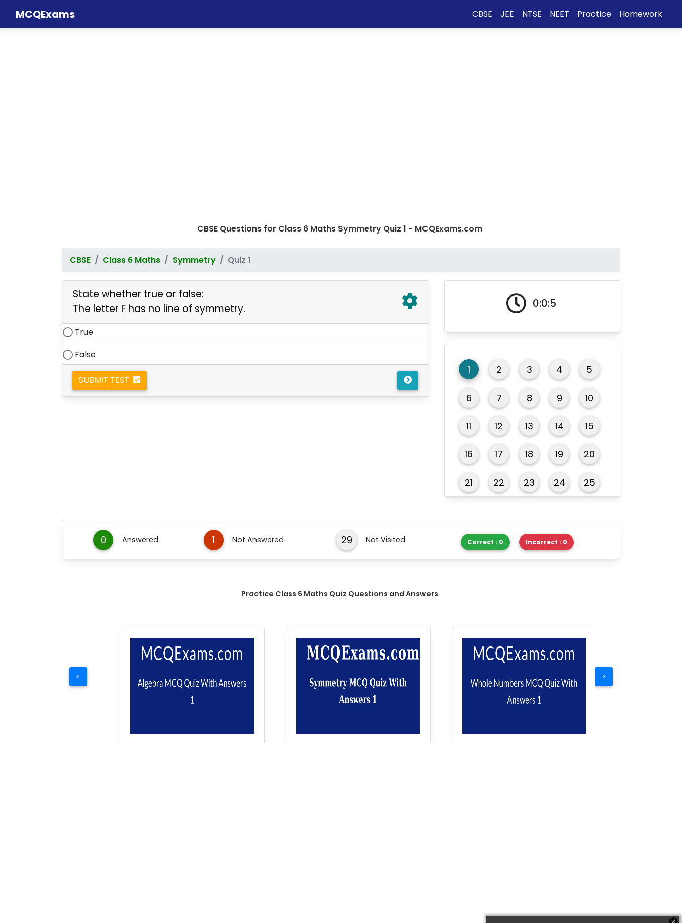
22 (498, 302)
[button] (192, 506)
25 (589, 302)
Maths (77, 844)
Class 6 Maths (131, 80)
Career (365, 863)
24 (559, 302)
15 (589, 246)
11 (468, 246)
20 (589, 274)
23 (529, 302)
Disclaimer (515, 882)
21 (469, 302)
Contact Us (517, 863)
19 (559, 274)
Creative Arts (378, 844)
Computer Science (246, 882)
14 (559, 246)
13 (529, 246)
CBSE (80, 80)
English (222, 844)
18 (529, 274)
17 (499, 274)
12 (499, 246)
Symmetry (194, 80)
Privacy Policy (521, 901)
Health (364, 882)
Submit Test (109, 200)
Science (80, 863)
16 (469, 274)
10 (589, 217)
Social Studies (93, 882)
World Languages (243, 863)
